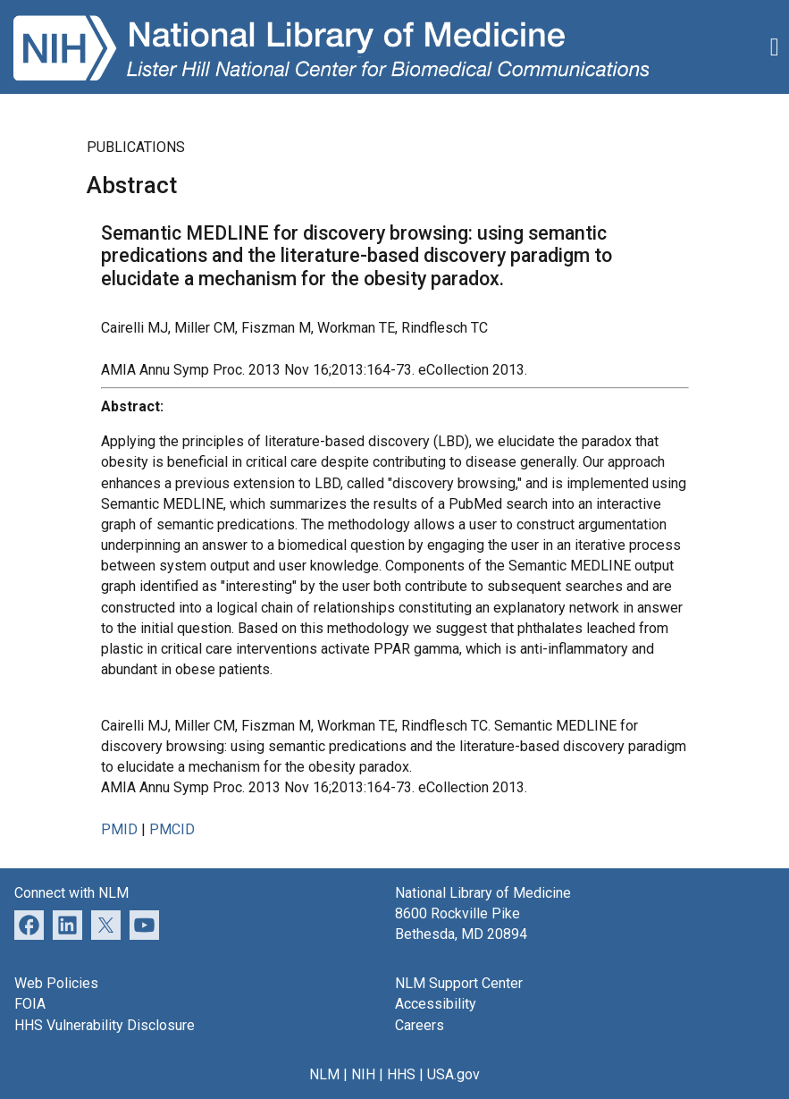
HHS (401, 1074)
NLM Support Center (459, 983)
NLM (324, 1074)
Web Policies (56, 983)
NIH (363, 1074)
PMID (119, 829)
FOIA (30, 1003)
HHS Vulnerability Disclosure (104, 1025)
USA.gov (453, 1074)
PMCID (172, 829)
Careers (419, 1025)
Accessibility (435, 1003)
